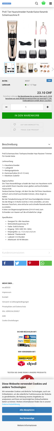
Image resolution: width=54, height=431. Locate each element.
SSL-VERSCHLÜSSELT (11, 311)
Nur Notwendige (27, 418)
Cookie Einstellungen (10, 320)
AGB (4, 316)
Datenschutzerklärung (11, 404)
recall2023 (6, 287)
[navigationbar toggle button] (50, 3)
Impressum (6, 292)
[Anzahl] (27, 107)
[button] (6, 107)
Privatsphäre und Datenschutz (14, 307)
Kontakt (5, 297)
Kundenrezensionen (13, 252)
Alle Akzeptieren (27, 410)
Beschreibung (9, 144)
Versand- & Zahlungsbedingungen (15, 302)
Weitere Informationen (27, 425)
